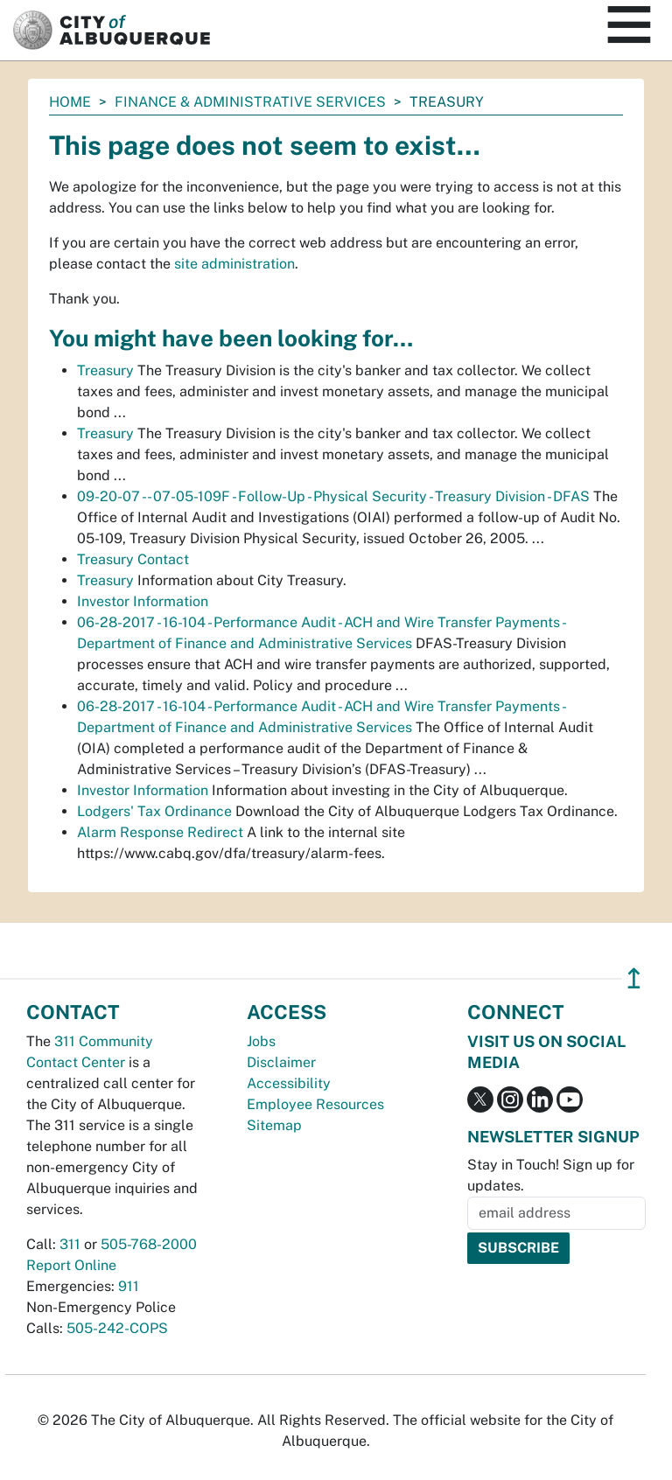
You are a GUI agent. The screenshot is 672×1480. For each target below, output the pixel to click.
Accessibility (289, 1083)
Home (70, 102)
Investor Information (142, 601)
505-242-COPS (117, 1328)
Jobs (261, 1041)
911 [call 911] (128, 1286)
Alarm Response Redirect (160, 832)
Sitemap (274, 1125)
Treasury (105, 370)
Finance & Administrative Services (250, 102)
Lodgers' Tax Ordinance (154, 811)
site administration (234, 263)
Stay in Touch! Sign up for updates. (550, 1175)
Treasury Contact (133, 559)
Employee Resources (315, 1104)
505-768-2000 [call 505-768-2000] (149, 1244)
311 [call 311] (70, 1244)
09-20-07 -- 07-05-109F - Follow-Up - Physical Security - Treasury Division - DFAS (333, 496)
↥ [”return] (634, 978)
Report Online (71, 1265)
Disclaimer (281, 1062)
